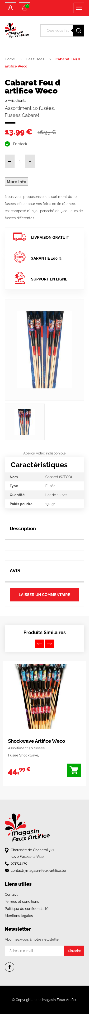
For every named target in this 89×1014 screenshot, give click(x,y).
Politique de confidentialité (26, 909)
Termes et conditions (22, 901)
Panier (27, 6)
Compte (10, 7)
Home (10, 59)
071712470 (19, 863)
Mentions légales (19, 916)
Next (49, 644)
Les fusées (35, 59)
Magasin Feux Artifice (59, 1000)
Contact (11, 894)
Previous (39, 644)
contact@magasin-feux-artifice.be (38, 870)
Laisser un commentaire (44, 594)
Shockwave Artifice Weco (36, 741)
